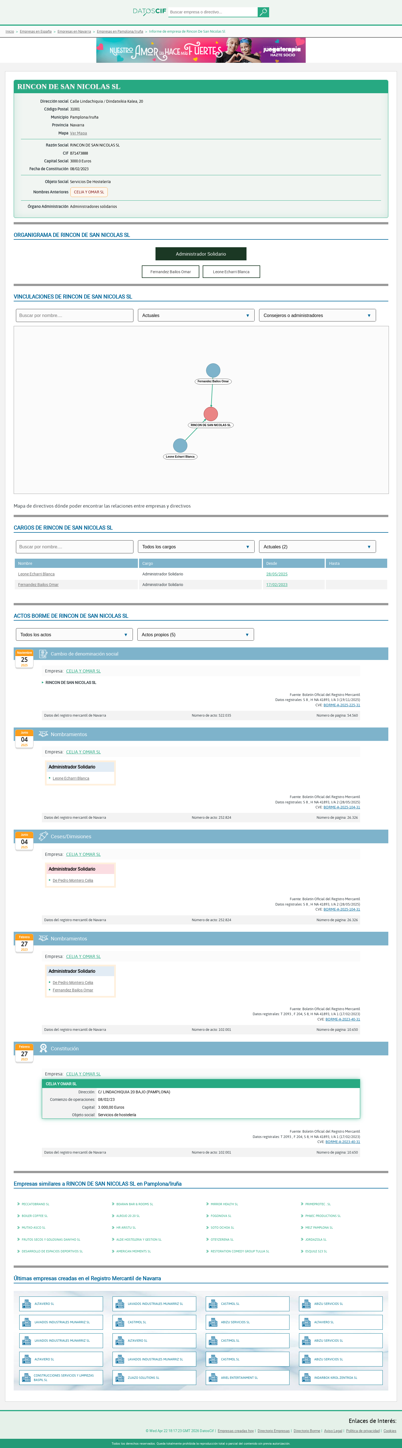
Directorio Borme (307, 1430)
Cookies (390, 1430)
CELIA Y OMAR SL (83, 671)
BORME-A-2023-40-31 (343, 1019)
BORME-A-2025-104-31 (342, 807)
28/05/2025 (277, 574)
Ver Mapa (78, 133)
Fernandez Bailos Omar (38, 584)
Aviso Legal (333, 1430)
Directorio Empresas (274, 1430)
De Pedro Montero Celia (73, 880)
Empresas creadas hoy (236, 1430)
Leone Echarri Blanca (36, 574)
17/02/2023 (277, 584)
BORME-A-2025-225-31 (342, 705)
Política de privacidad (363, 1430)
